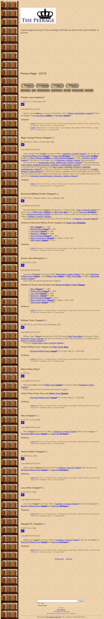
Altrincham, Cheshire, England (68, 160)
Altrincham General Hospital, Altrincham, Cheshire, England (53, 176)
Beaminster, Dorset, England (32, 338)
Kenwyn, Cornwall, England (32, 341)
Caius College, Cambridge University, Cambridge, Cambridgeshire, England (50, 165)
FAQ (33, 90)
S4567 (33, 123)
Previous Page (78, 90)
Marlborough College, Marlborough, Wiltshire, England (60, 163)
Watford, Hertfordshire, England (80, 113)
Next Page (89, 90)
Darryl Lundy (61, 610)
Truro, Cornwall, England (86, 210)
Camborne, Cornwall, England (74, 154)
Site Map (67, 90)
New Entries (25, 90)
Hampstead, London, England (38, 214)
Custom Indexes (43, 90)
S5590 (33, 128)
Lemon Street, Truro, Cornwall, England (47, 343)
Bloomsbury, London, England (68, 274)
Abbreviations (57, 90)
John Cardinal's (50, 617)
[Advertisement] (61, 53)
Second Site (57, 617)
